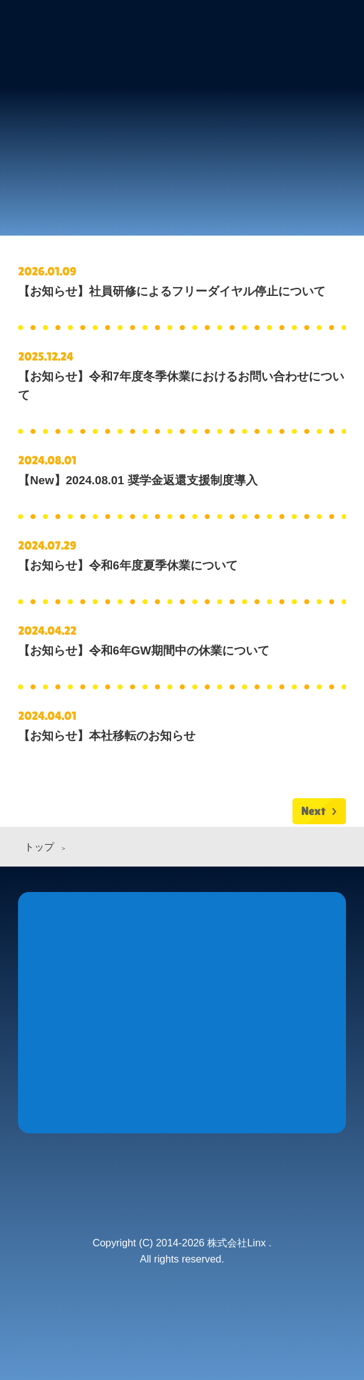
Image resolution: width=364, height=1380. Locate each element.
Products (182, 968)
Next (313, 810)
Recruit (236, 1070)
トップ (39, 847)
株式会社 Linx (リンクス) (73, 34)
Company (127, 1070)
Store (290, 968)
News (72, 968)
